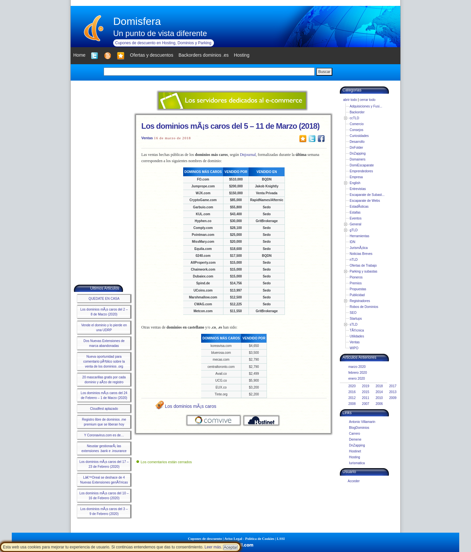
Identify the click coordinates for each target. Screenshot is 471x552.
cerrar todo (367, 100)
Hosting (354, 457)
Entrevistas (358, 189)
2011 (365, 398)
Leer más (212, 547)
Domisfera (137, 21)
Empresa (356, 177)
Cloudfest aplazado (104, 408)
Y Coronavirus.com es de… (104, 435)
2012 (352, 398)
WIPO (354, 348)
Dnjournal (248, 154)
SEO (353, 312)
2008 (352, 404)
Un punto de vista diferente (160, 33)
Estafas (355, 212)
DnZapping (358, 153)
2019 (365, 386)
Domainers (357, 159)
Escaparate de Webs (365, 200)
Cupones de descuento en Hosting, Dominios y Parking (163, 43)
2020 (352, 386)
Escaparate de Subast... (367, 195)
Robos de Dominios (364, 307)
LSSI (281, 539)
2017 (392, 386)
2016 (352, 392)
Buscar (324, 71)
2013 (392, 392)
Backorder (357, 112)
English (355, 183)
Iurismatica (357, 463)
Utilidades (357, 336)
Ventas (147, 138)
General (355, 224)
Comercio (357, 124)
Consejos (356, 130)
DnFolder (356, 147)
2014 (379, 392)
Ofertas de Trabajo (363, 265)
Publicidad (357, 295)
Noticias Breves (361, 254)
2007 (365, 404)
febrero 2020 (357, 372)
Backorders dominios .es (204, 55)
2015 (365, 392)
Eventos (355, 218)
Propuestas (358, 289)
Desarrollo (357, 141)
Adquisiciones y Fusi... (366, 106)
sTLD (354, 324)
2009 (392, 398)
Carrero (354, 433)
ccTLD (354, 118)
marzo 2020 (357, 367)
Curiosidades (359, 136)
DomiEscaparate (362, 165)
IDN (352, 242)
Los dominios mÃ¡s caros (190, 406)
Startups (356, 318)
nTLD (354, 259)
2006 (379, 404)
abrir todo (350, 100)
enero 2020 (356, 378)
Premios (356, 283)
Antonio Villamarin (362, 422)
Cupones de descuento (205, 539)
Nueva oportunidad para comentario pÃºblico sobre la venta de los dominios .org (104, 361)
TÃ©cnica (357, 330)
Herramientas (359, 236)
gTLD (354, 230)
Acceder (354, 481)
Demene (355, 439)
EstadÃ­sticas (359, 206)
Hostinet (355, 451)
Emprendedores (361, 171)
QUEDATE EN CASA (104, 298)
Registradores (360, 301)
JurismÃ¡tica (359, 248)
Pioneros (356, 277)
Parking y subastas (363, 271)
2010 (379, 398)
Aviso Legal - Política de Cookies (249, 539)
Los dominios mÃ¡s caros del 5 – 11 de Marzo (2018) (230, 126)
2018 (379, 386)
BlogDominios (359, 427)
